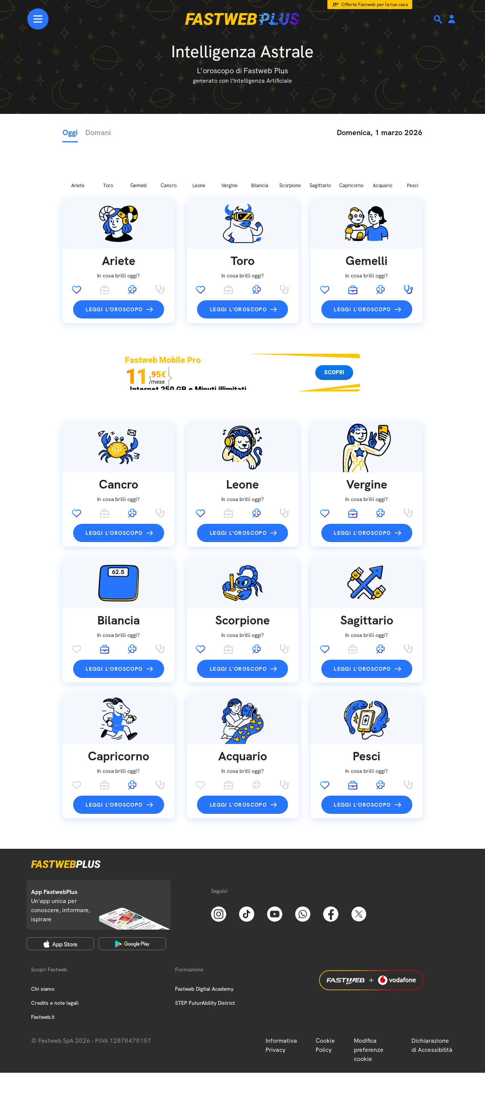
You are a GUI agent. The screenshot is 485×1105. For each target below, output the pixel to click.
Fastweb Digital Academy (204, 949)
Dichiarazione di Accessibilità (431, 1005)
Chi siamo (43, 949)
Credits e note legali (54, 963)
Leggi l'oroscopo (114, 269)
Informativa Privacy (281, 1005)
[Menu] (48, 19)
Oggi (70, 132)
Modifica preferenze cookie (368, 1010)
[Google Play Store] (132, 903)
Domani (98, 132)
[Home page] (242, 19)
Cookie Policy (325, 1005)
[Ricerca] (439, 19)
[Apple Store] (60, 903)
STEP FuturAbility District (205, 963)
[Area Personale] (452, 19)
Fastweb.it (43, 977)
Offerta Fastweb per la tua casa (374, 5)
